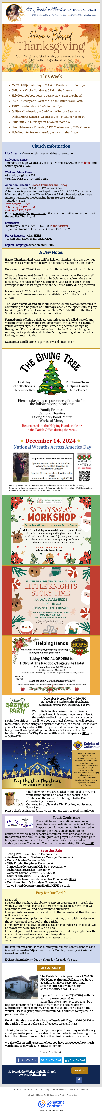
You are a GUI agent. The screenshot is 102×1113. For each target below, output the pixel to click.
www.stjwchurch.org (32, 1074)
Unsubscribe (30, 1095)
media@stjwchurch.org (58, 1001)
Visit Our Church (51, 968)
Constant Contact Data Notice (64, 1095)
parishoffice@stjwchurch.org (62, 985)
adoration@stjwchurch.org (30, 213)
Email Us (80, 1070)
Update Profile (43, 1095)
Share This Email (28, 1060)
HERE (37, 235)
